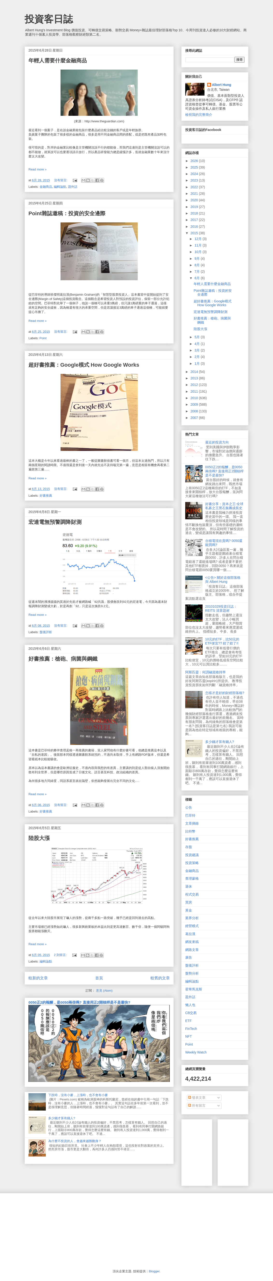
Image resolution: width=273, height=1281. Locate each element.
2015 (195, 233)
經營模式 (192, 926)
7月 (197, 271)
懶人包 (190, 1005)
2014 (195, 372)
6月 (197, 278)
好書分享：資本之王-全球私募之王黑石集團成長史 (224, 506)
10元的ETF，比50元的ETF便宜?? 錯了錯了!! (222, 641)
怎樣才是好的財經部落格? (224, 693)
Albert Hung (221, 85)
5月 (197, 337)
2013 (195, 378)
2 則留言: (61, 955)
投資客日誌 (49, 19)
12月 (198, 239)
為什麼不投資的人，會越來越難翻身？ (75, 1141)
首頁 (99, 978)
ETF (188, 1021)
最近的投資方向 (217, 442)
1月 (197, 363)
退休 (188, 886)
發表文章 (196, 1097)
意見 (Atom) (104, 990)
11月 (198, 245)
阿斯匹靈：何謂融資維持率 (205, 672)
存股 (188, 847)
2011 (195, 391)
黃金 (188, 910)
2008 (195, 411)
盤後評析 (46, 632)
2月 (197, 357)
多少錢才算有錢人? (61, 1118)
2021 (195, 193)
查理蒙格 (192, 878)
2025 (195, 167)
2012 (195, 385)
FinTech (191, 1029)
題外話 (72, 187)
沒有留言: (61, 180)
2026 (195, 161)
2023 (195, 180)
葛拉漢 (190, 934)
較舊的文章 (160, 978)
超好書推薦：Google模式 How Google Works (83, 365)
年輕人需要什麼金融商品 (57, 61)
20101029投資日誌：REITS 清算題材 (221, 608)
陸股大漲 (39, 838)
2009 (195, 404)
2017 (195, 220)
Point (43, 338)
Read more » (37, 169)
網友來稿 (192, 942)
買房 (188, 902)
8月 (197, 265)
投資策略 (192, 863)
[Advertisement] (60, 1231)
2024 (195, 174)
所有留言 (196, 1105)
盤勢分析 (192, 973)
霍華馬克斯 (193, 989)
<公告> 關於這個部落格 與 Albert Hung (222, 580)
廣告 (188, 957)
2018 (195, 213)
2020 (195, 200)
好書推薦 (46, 495)
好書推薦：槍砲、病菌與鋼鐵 (62, 659)
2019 (195, 207)
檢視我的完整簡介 (198, 115)
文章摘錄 (192, 823)
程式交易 (192, 894)
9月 (197, 258)
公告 (188, 807)
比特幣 (190, 831)
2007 (195, 418)
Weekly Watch (196, 1052)
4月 (197, 344)
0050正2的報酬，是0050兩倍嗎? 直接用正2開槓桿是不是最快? (79, 1002)
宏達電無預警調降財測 (55, 522)
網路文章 (192, 950)
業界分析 (192, 918)
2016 (195, 226)
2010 (195, 398)
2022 (195, 187)
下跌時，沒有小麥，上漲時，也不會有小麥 (78, 1095)
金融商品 (46, 187)
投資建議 (192, 855)
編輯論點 (60, 187)
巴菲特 (190, 815)
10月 (198, 252)
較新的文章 (38, 978)
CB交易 (191, 1013)
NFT (188, 1036)
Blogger (154, 1271)
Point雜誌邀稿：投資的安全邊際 (66, 213)
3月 (197, 350)
